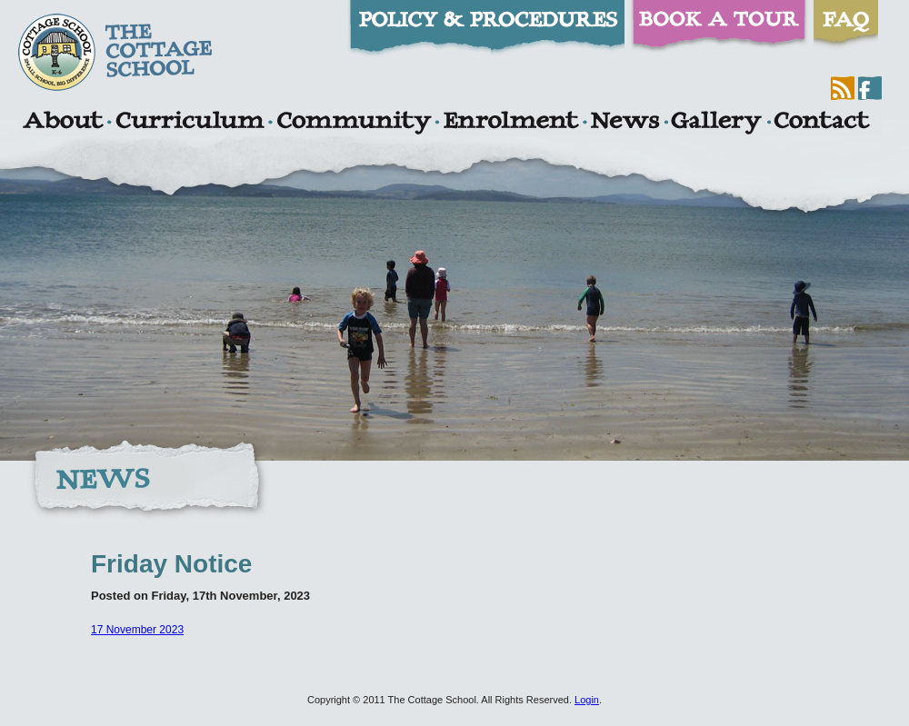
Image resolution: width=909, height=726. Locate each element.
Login (586, 699)
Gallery (716, 122)
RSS (842, 88)
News (624, 122)
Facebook (870, 88)
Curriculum (190, 122)
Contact (822, 122)
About (62, 122)
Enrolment (510, 122)
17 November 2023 (137, 629)
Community (354, 122)
